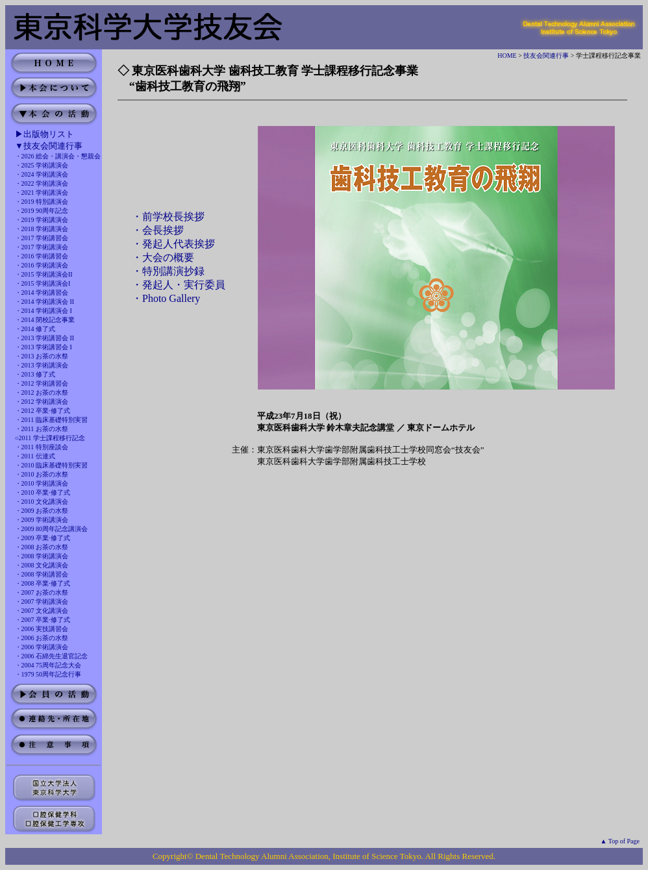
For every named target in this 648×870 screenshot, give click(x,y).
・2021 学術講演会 (42, 192)
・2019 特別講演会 (42, 201)
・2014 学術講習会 (42, 292)
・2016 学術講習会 (42, 256)
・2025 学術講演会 (42, 165)
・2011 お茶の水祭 (41, 428)
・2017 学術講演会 (42, 247)
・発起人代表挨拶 (173, 243)
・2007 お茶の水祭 (42, 592)
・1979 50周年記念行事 (48, 674)
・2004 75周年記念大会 (48, 665)
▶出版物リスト (44, 134)
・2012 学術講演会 (42, 401)
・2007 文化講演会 (42, 610)
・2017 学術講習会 (42, 238)
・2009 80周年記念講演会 (51, 528)
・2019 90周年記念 (42, 210)
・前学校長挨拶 (168, 216)
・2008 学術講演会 (42, 556)
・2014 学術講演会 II (45, 301)
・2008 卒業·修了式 (42, 583)
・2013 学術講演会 (42, 365)
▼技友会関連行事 (48, 146)
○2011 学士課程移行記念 (50, 437)
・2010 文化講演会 (42, 501)
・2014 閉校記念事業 (45, 319)
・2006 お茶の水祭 (42, 637)
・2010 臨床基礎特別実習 (51, 465)
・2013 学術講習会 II (45, 338)
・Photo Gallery (166, 298)
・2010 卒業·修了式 (42, 492)
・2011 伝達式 (35, 456)
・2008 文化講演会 (42, 565)
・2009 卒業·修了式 (42, 537)
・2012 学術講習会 (42, 383)
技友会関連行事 (546, 55)
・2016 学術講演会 (42, 265)
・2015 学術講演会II (44, 274)
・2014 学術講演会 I (43, 310)
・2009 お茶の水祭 (42, 510)
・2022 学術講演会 (42, 183)
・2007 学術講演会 (42, 601)
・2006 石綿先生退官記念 (51, 656)
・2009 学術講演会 (42, 519)
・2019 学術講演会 (42, 219)
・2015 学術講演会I (43, 283)
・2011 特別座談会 (41, 447)
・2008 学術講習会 (42, 574)
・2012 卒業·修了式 (42, 410)
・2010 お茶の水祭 (42, 474)
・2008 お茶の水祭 (42, 547)
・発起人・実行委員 (178, 284)
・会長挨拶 (158, 230)
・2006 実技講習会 (42, 628)
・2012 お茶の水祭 (42, 392)
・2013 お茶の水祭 (42, 356)
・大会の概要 (163, 257)
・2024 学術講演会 (42, 174)
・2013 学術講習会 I (43, 347)
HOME (506, 55)
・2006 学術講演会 (42, 647)
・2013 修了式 (35, 374)
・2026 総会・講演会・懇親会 (58, 156)
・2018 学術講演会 (42, 228)
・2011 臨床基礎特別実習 (51, 419)
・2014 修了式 (35, 328)
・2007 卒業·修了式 (42, 619)
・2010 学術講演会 (42, 483)
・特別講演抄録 (168, 271)
